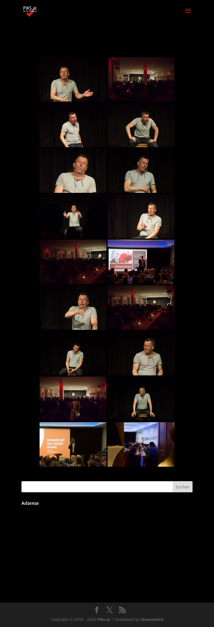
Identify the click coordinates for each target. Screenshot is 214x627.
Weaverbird (152, 619)
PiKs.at (103, 619)
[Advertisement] (107, 547)
